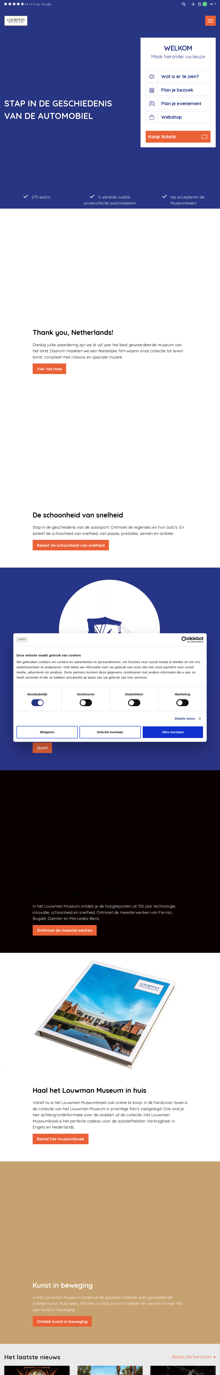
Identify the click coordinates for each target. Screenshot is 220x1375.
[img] (183, 4)
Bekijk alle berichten (192, 1357)
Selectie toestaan (110, 732)
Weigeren (47, 732)
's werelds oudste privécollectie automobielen (110, 200)
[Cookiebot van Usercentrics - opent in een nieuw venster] (184, 639)
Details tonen (185, 718)
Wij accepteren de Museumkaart (183, 200)
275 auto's (36, 197)
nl (212, 4)
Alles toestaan (173, 732)
